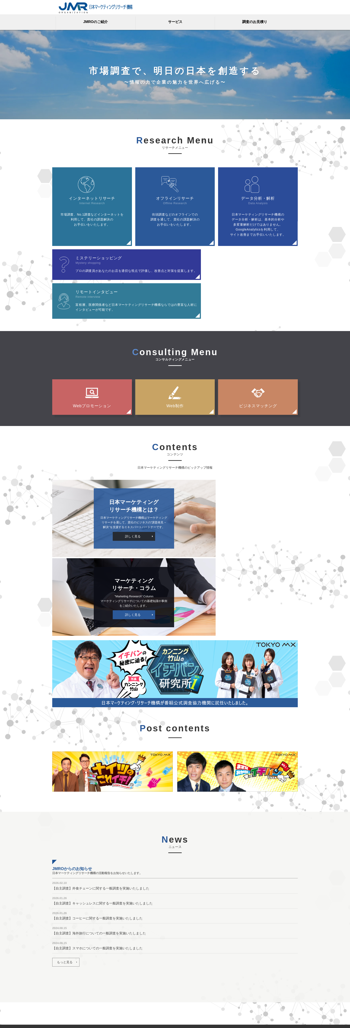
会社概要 (58, 983)
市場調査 (124, 990)
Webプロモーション (92, 372)
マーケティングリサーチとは (197, 976)
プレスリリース (188, 982)
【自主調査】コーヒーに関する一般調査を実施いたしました (97, 808)
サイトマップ (61, 990)
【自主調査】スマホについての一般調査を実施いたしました (97, 837)
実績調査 (140, 983)
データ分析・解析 (127, 963)
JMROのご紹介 (95, 22)
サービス (175, 22)
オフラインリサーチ (129, 957)
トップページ (61, 940)
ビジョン (183, 957)
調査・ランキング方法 (67, 997)
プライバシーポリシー (67, 977)
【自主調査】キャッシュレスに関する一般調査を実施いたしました (102, 793)
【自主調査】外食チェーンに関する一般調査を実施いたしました (100, 778)
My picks (183, 996)
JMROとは (184, 950)
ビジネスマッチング (258, 372)
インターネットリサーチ (132, 950)
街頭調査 (139, 990)
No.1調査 (124, 983)
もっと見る (65, 851)
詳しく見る (111, 504)
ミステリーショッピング (132, 970)
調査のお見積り (254, 22)
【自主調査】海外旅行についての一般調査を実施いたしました (99, 822)
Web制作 (174, 372)
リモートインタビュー (130, 977)
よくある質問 (61, 963)
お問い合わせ (61, 970)
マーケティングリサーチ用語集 (74, 957)
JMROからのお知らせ (192, 989)
